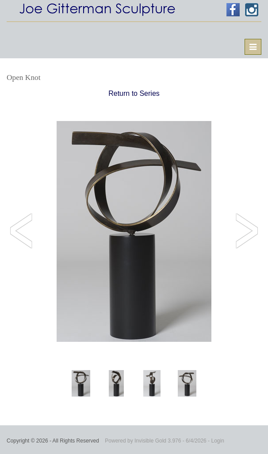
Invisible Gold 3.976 (158, 441)
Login (217, 441)
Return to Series (134, 93)
